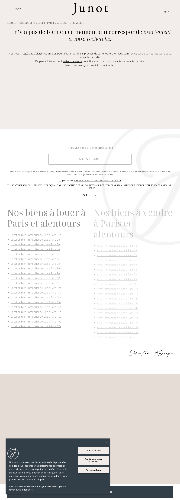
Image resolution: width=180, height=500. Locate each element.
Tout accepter (93, 450)
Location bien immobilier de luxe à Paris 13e (36, 292)
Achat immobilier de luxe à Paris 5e (117, 264)
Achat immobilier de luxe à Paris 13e (117, 303)
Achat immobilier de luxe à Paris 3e (117, 255)
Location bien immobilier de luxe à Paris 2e (35, 239)
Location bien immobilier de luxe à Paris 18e (36, 316)
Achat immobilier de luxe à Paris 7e (117, 274)
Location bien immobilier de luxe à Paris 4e (35, 249)
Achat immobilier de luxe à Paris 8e (117, 279)
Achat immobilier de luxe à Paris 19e (117, 332)
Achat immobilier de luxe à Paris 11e (117, 293)
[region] (58, 466)
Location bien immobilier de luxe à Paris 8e (35, 268)
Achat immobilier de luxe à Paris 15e (117, 313)
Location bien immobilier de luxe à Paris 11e (36, 283)
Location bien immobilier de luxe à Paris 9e (35, 273)
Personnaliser (93, 470)
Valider (90, 195)
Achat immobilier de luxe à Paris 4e (117, 260)
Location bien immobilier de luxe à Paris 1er (36, 235)
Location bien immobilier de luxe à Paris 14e (36, 297)
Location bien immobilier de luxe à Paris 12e (36, 287)
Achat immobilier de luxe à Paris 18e (117, 327)
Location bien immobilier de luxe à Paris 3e (35, 244)
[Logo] (90, 9)
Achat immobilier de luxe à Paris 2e (117, 250)
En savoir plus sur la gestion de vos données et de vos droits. (90, 174)
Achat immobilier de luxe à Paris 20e (117, 337)
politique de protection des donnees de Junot (97, 180)
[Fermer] (106, 442)
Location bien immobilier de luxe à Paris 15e (36, 302)
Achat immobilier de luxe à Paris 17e (117, 322)
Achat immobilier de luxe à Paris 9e (117, 284)
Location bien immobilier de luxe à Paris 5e (35, 254)
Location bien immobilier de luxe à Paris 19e (36, 321)
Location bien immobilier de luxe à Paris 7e (35, 263)
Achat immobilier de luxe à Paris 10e (117, 289)
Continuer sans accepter (93, 460)
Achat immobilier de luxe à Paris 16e (117, 318)
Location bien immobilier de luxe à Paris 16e (36, 307)
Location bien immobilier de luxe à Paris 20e (36, 326)
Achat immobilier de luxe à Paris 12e (117, 298)
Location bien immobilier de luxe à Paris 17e (36, 312)
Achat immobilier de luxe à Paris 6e (117, 269)
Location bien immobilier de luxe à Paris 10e (36, 278)
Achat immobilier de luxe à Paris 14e (117, 308)
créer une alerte (72, 61)
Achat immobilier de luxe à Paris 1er (117, 245)
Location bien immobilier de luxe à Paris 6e (35, 259)
